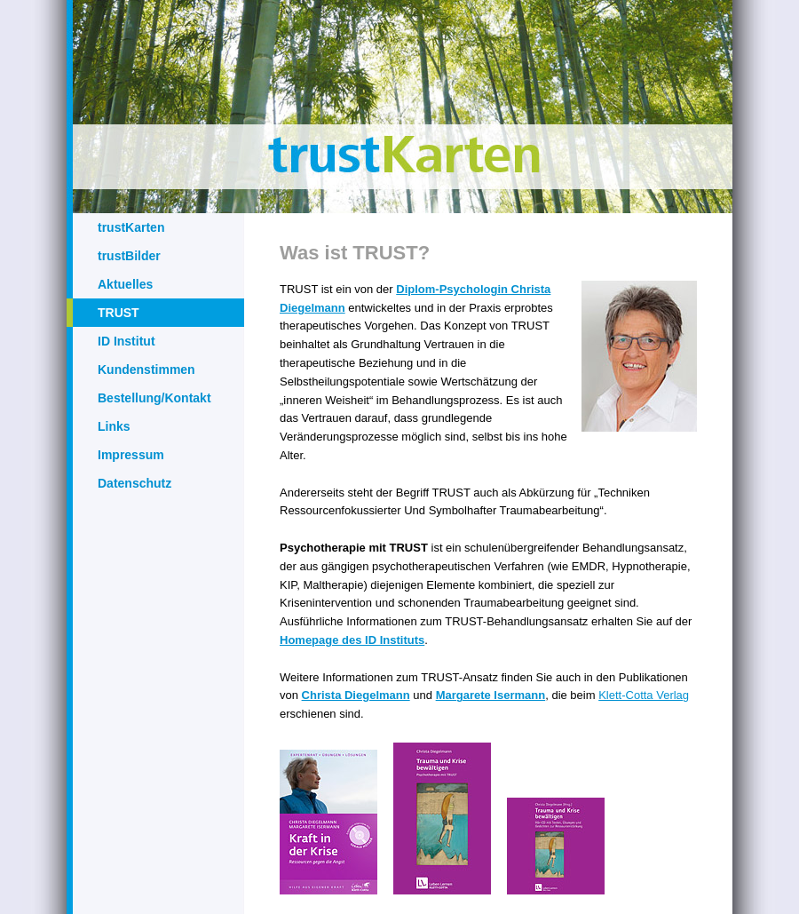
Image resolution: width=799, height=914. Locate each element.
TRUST (118, 313)
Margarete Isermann (491, 695)
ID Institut (126, 341)
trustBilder (129, 256)
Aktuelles (125, 284)
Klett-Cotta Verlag (643, 695)
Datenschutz (134, 483)
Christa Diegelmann (356, 695)
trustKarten (131, 227)
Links (114, 426)
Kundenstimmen (146, 369)
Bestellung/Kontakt (154, 398)
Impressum (131, 455)
